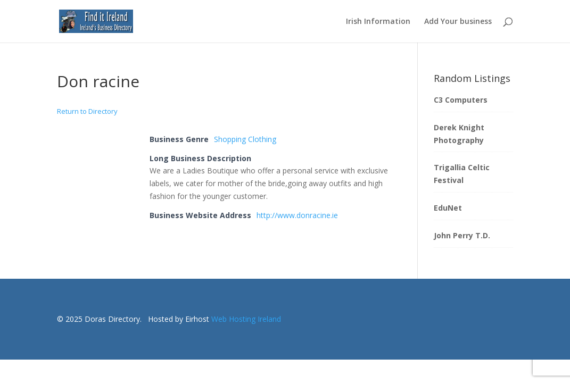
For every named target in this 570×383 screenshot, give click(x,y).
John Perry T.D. (462, 235)
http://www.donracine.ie (297, 215)
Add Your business (458, 22)
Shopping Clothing (245, 139)
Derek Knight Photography (459, 133)
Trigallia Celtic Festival (462, 173)
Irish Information (378, 22)
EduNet (448, 208)
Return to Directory (87, 111)
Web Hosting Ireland (246, 319)
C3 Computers (461, 100)
